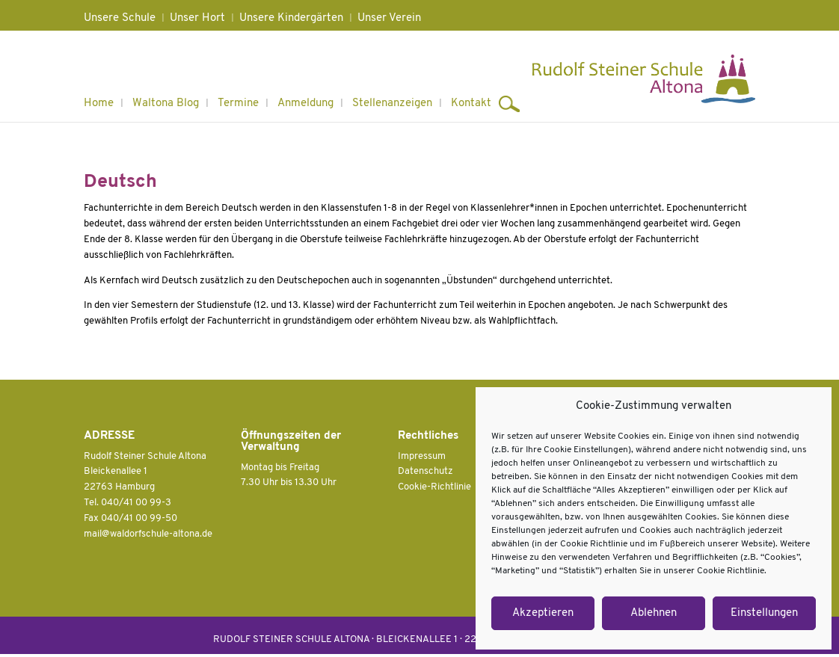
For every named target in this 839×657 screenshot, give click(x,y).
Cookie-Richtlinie (434, 487)
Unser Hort (197, 18)
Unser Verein (389, 18)
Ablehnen (653, 613)
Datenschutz (425, 471)
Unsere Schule (120, 18)
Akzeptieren (543, 613)
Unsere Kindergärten (291, 18)
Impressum (422, 456)
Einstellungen (764, 613)
